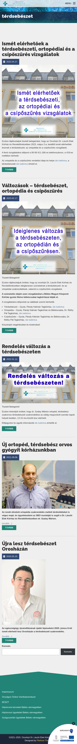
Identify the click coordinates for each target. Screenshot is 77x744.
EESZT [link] (5, 702)
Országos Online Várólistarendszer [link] (19, 697)
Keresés (6, 646)
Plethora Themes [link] (44, 740)
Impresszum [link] (8, 692)
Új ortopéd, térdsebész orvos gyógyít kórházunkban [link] (37, 447)
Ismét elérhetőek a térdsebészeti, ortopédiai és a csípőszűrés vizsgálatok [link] (38, 49)
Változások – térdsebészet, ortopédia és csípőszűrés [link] (35, 188)
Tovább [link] (9, 169)
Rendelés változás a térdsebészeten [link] (26, 349)
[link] (17, 3)
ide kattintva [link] (61, 160)
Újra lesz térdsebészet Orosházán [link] (29, 546)
